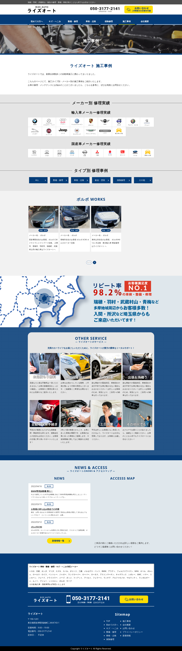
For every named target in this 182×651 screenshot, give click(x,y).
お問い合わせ (129, 628)
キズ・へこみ (55, 21)
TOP (108, 621)
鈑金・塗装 (100, 180)
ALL (37, 180)
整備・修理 (73, 21)
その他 (142, 180)
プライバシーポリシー (133, 632)
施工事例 (127, 21)
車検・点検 (91, 21)
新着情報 (127, 635)
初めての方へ (37, 21)
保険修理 (109, 21)
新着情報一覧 (58, 540)
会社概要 (145, 21)
